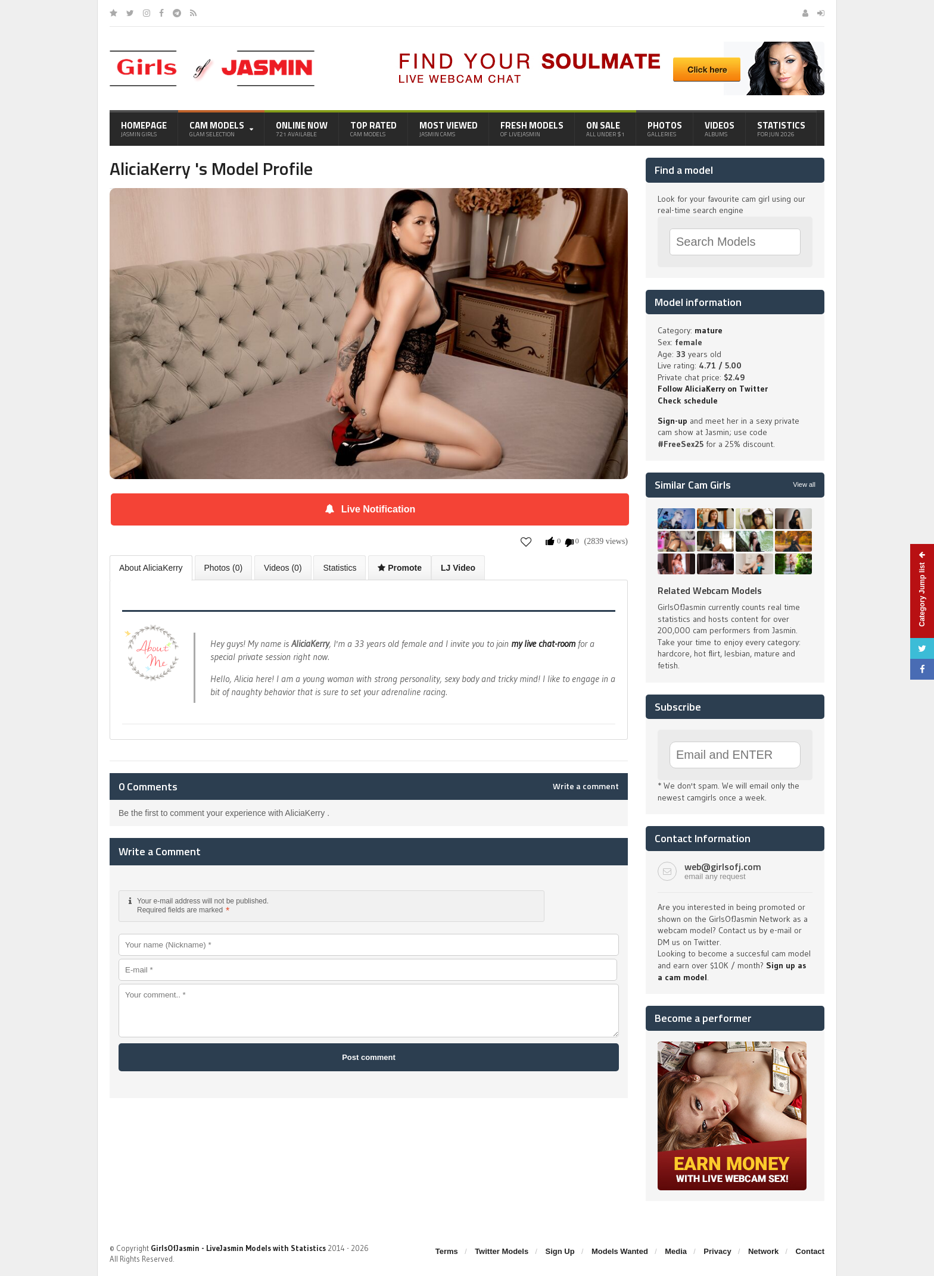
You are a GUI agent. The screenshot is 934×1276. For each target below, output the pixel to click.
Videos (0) (283, 568)
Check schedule (688, 400)
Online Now (302, 128)
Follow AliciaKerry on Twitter (713, 388)
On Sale (605, 128)
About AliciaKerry (151, 568)
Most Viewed (448, 128)
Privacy (717, 1251)
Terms (446, 1251)
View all (804, 484)
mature (709, 330)
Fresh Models (531, 128)
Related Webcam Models (710, 590)
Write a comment (586, 786)
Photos (664, 128)
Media (676, 1251)
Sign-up (672, 420)
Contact (810, 1251)
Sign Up (560, 1251)
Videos (719, 128)
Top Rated (373, 128)
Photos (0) (223, 568)
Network (763, 1251)
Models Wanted (619, 1251)
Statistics (781, 128)
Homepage (144, 128)
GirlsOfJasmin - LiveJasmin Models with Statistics (238, 1248)
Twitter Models (501, 1251)
